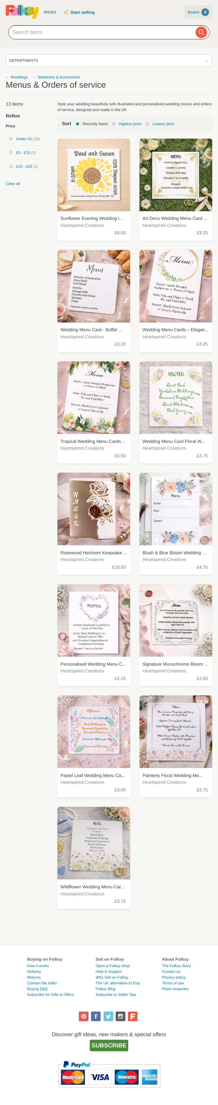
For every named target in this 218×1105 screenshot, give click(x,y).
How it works (38, 966)
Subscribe (109, 1045)
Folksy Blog (105, 989)
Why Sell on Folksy (112, 977)
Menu (50, 12)
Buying (37, 989)
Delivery (34, 971)
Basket (198, 12)
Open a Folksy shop (113, 966)
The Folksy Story (176, 966)
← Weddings (17, 77)
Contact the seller (42, 983)
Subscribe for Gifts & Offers (50, 994)
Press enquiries (175, 989)
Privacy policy (173, 977)
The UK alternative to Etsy (118, 983)
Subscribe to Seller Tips (116, 994)
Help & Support (109, 971)
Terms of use (173, 983)
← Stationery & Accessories (56, 77)
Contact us (171, 971)
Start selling (83, 12)
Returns (34, 977)
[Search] (201, 32)
